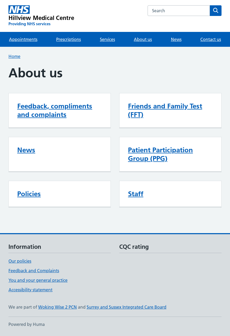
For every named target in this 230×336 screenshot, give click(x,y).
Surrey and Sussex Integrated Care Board (126, 307)
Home (14, 56)
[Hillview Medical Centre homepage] (41, 16)
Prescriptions (68, 39)
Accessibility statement (30, 289)
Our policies (19, 261)
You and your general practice (38, 280)
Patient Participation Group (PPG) (160, 154)
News (176, 39)
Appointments (23, 39)
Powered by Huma (26, 324)
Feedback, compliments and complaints (54, 110)
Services (107, 39)
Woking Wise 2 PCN (57, 307)
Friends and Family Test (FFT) (165, 110)
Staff (135, 194)
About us (143, 39)
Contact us (210, 39)
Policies (29, 194)
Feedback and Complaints (33, 270)
